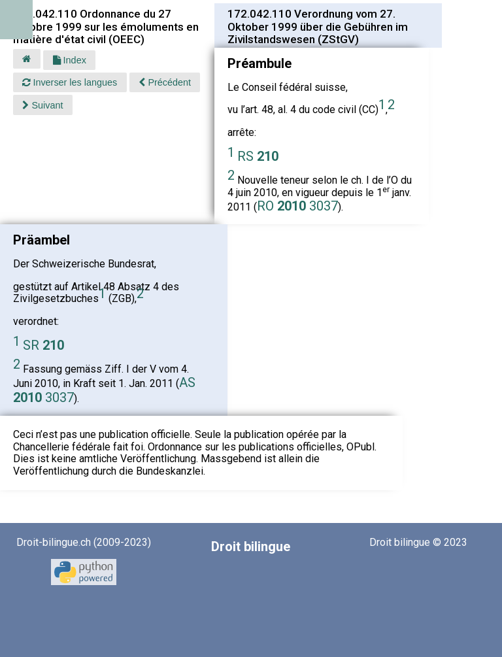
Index (69, 60)
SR (43, 345)
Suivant (42, 105)
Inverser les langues (69, 82)
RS (257, 156)
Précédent (165, 82)
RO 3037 (297, 206)
